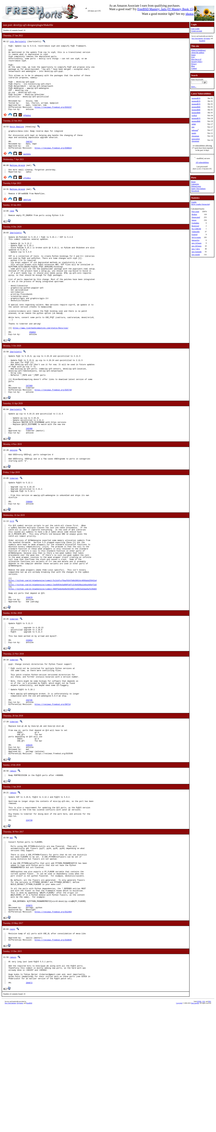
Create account (196, 31)
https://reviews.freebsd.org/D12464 (53, 1030)
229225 (29, 840)
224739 (29, 923)
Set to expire (196, 237)
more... (193, 87)
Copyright (179, 1128)
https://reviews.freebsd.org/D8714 (53, 795)
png (193, 127)
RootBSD (202, 41)
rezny (12, 1048)
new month (196, 255)
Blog (193, 66)
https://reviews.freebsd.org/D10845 (53, 1060)
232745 (29, 790)
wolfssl (194, 115)
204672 (29, 1108)
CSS (203, 1127)
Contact (194, 68)
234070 (29, 674)
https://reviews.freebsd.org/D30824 (53, 166)
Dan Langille (195, 1128)
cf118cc (27, 197)
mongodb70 (196, 98)
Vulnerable (196, 232)
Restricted (195, 226)
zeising (13, 504)
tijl (12, 581)
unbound (195, 130)
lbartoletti (16, 252)
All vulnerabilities (202, 162)
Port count (195, 212)
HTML (199, 1127)
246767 (29, 158)
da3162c (27, 172)
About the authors (197, 52)
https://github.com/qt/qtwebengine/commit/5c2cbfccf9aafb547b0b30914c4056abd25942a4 (52, 653)
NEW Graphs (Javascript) (200, 204)
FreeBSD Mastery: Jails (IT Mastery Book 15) (165, 9)
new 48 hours (196, 246)
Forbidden (195, 223)
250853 (32, 373)
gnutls (194, 133)
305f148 (27, 219)
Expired (194, 234)
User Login (195, 29)
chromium (195, 136)
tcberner (14, 534)
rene (12, 230)
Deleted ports (196, 186)
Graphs (193, 202)
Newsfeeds (195, 191)
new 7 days (196, 249)
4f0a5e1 (27, 129)
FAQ (193, 57)
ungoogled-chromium (196, 140)
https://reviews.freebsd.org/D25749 (53, 438)
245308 (29, 481)
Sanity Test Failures (198, 189)
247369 (29, 433)
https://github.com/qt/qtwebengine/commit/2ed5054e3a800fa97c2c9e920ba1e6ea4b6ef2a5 (52, 658)
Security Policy (196, 62)
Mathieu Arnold (17, 183)
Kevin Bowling (17, 140)
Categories (195, 184)
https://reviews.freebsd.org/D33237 (53, 120)
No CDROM (196, 229)
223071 (29, 1022)
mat (11, 941)
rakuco (13, 868)
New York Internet (197, 38)
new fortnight (196, 252)
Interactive (195, 240)
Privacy (194, 64)
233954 (29, 721)
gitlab (194, 124)
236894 (29, 562)
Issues (193, 55)
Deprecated (196, 217)
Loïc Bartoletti (18, 41)
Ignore (194, 220)
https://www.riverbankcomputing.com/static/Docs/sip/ (40, 368)
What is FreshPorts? (198, 50)
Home (193, 182)
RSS (209, 1127)
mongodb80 (196, 107)
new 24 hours (196, 243)
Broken (194, 214)
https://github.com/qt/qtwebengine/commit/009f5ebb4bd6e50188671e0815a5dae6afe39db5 (52, 663)
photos (190, 13)
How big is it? (196, 59)
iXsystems (207, 38)
